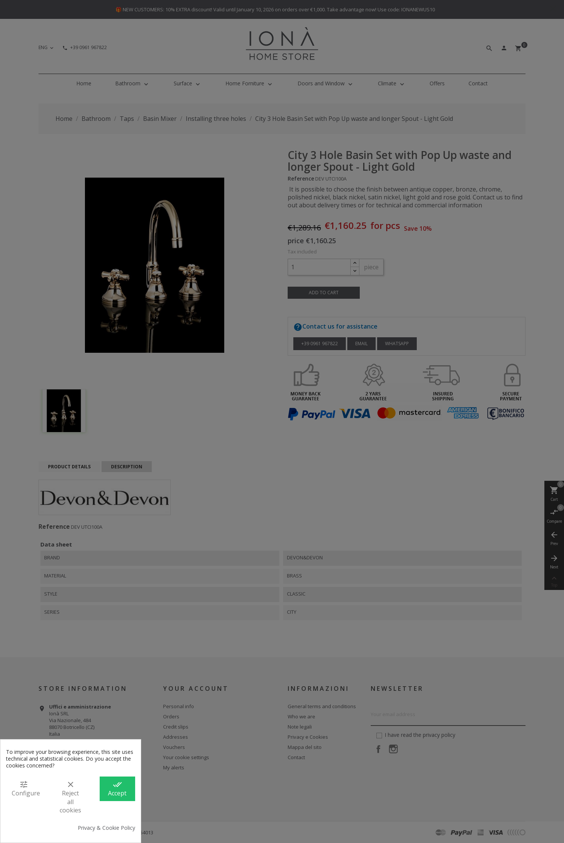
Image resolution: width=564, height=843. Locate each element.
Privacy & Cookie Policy (106, 827)
